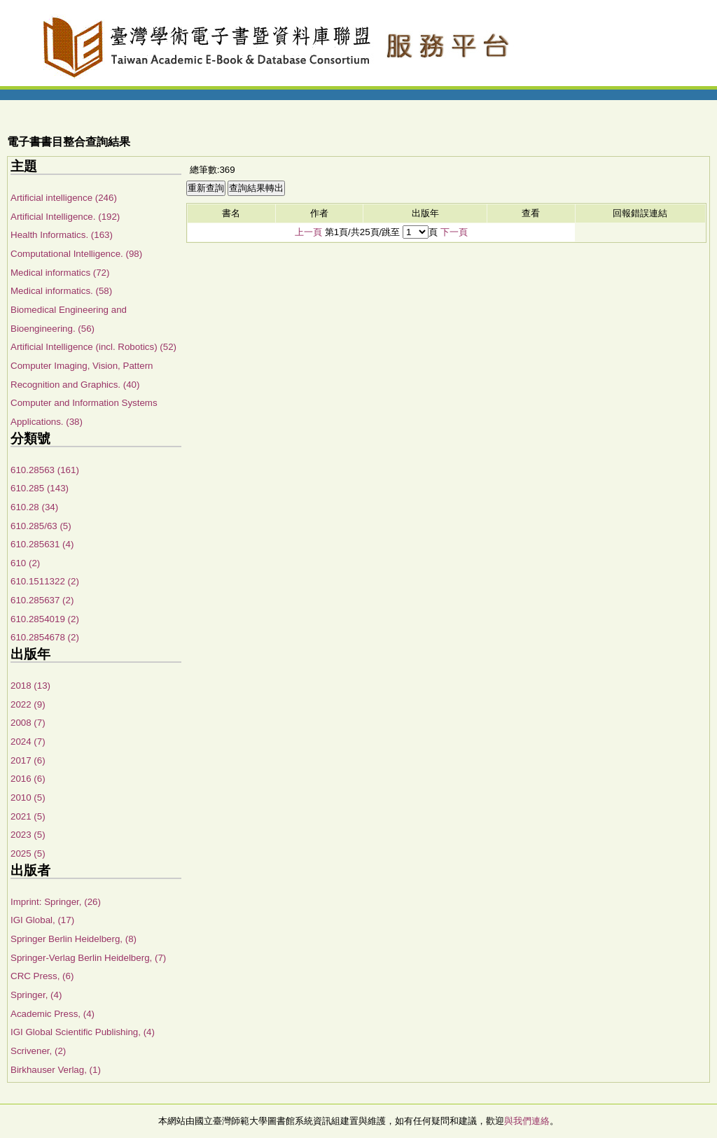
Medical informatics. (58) (61, 291)
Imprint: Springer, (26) (56, 902)
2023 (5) (28, 834)
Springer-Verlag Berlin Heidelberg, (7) (88, 958)
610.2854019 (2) (45, 619)
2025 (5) (28, 853)
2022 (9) (28, 704)
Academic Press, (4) (53, 1014)
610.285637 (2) (42, 600)
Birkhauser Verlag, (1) (56, 1070)
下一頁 (454, 232)
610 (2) (25, 563)
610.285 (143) (40, 488)
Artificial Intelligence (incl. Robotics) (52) (93, 347)
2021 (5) (28, 816)
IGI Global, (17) (42, 920)
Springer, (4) (36, 995)
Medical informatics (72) (60, 272)
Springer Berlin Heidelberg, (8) (74, 939)
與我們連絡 (527, 1121)
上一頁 (308, 232)
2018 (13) (30, 685)
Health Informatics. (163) (62, 235)
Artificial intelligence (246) (64, 197)
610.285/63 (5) (41, 526)
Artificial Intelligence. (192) (65, 216)
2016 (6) (28, 778)
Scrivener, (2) (38, 1051)
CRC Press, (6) (42, 976)
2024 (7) (28, 741)
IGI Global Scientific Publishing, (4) (83, 1032)
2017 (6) (28, 760)
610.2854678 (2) (45, 637)
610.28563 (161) (45, 470)
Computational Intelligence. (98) (76, 253)
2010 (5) (28, 797)
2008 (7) (28, 722)
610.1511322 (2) (45, 581)
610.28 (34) (34, 507)
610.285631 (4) (42, 544)
